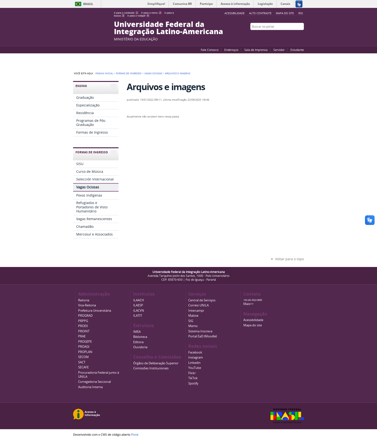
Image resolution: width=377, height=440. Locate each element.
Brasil (88, 4)
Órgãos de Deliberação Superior (155, 363)
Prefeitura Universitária (94, 311)
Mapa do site (285, 13)
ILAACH (138, 300)
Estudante (297, 50)
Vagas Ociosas (153, 73)
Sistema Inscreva (200, 331)
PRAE (82, 336)
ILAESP (138, 305)
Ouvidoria (140, 347)
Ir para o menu (151, 12)
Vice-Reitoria (87, 305)
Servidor (279, 50)
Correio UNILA (198, 305)
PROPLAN (85, 352)
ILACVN (138, 311)
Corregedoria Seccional (94, 382)
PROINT (83, 331)
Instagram (301, 35)
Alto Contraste (260, 13)
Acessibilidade (253, 320)
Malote (193, 316)
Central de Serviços (201, 300)
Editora (138, 342)
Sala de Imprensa (256, 50)
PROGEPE (85, 342)
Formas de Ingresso (128, 73)
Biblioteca (140, 337)
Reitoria (83, 300)
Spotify (193, 383)
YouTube (283, 35)
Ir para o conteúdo (126, 12)
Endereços (231, 50)
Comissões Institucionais (151, 368)
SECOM (83, 357)
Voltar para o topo (289, 259)
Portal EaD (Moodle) (202, 336)
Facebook (289, 35)
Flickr (295, 35)
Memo (193, 326)
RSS (300, 13)
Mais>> (248, 304)
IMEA (137, 332)
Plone (134, 434)
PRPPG (83, 321)
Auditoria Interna (90, 387)
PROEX (83, 326)
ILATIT (137, 316)
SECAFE (83, 367)
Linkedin (194, 363)
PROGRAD (85, 316)
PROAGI (83, 347)
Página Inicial (104, 73)
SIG (190, 321)
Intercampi (196, 311)
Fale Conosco (210, 50)
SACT (81, 362)
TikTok (193, 378)
